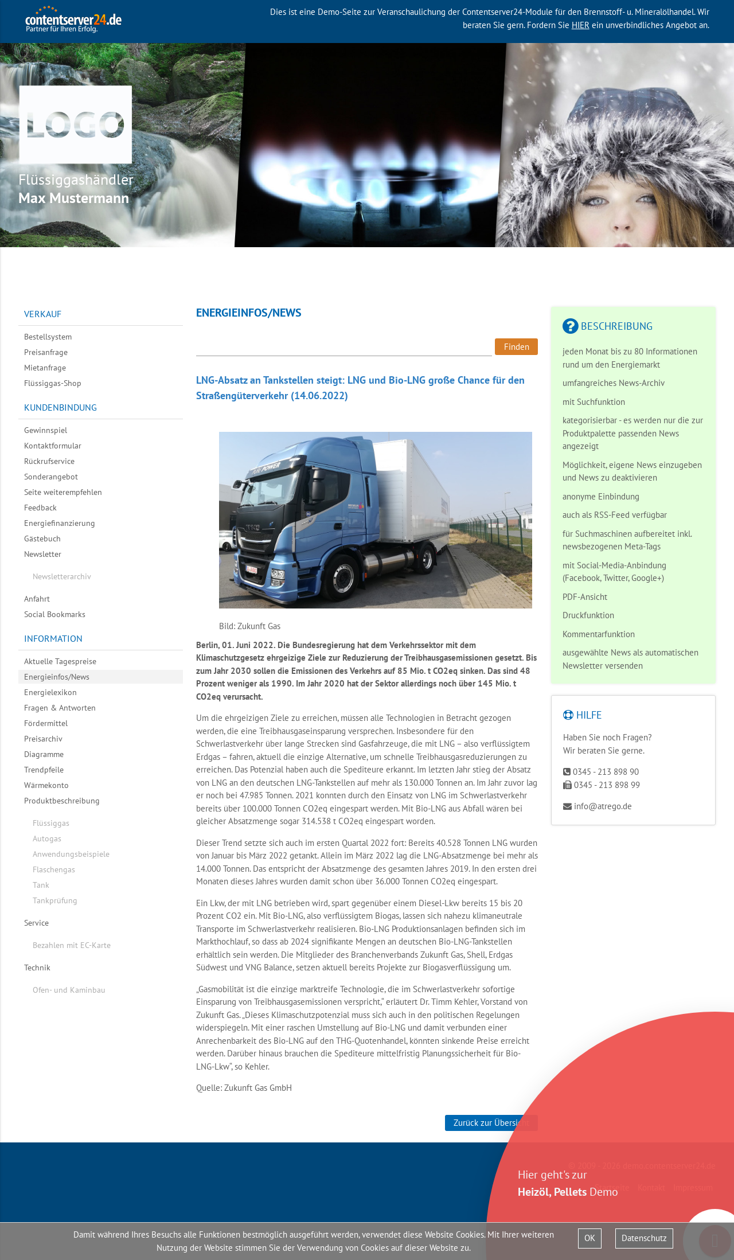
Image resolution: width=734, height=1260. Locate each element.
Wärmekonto (46, 785)
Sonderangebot (51, 476)
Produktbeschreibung (62, 800)
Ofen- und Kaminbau (69, 990)
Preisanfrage (46, 352)
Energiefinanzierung (59, 523)
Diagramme (44, 754)
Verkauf (42, 313)
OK (589, 1237)
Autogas (47, 838)
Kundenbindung (60, 407)
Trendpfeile (44, 769)
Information (53, 638)
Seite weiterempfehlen (63, 492)
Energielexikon (50, 692)
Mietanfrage (45, 367)
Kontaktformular (52, 445)
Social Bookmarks (54, 614)
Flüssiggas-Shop (52, 383)
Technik (37, 967)
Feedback (40, 507)
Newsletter (42, 554)
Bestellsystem (48, 336)
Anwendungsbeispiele (71, 854)
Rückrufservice (49, 461)
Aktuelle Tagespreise (60, 661)
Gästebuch (42, 538)
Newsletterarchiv (62, 576)
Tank (41, 885)
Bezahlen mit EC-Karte (72, 945)
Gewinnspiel (45, 430)
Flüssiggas (51, 823)
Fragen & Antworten (60, 708)
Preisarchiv (43, 739)
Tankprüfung (55, 900)
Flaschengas (54, 869)
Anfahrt (37, 599)
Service (36, 923)
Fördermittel (46, 723)
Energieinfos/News (56, 677)
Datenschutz (644, 1237)
